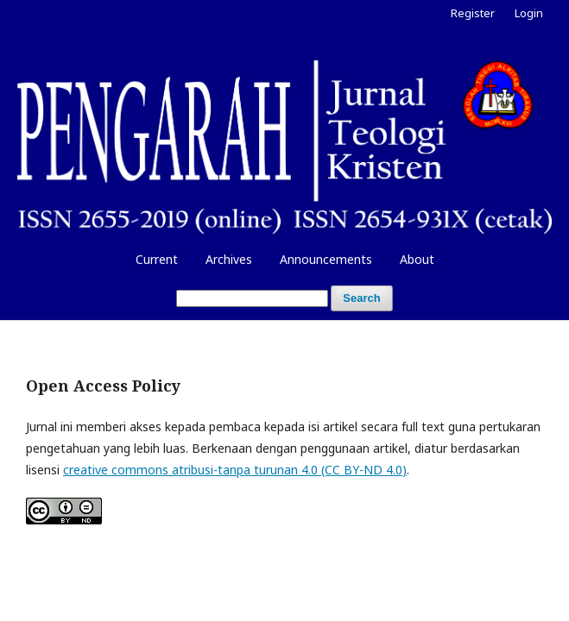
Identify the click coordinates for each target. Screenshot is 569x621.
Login (529, 13)
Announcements (326, 259)
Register (473, 13)
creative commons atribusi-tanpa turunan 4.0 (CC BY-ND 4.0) (235, 469)
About (417, 259)
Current (157, 259)
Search (361, 298)
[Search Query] (252, 299)
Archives (228, 259)
